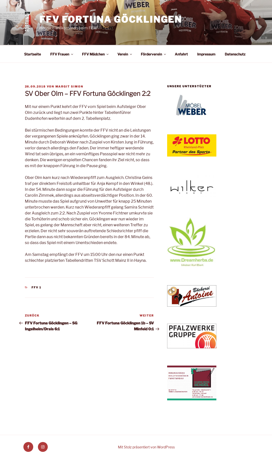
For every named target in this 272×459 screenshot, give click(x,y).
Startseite (32, 54)
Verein (125, 54)
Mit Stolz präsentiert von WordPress (146, 447)
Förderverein (154, 54)
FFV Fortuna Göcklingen (110, 19)
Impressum (206, 54)
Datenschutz (235, 54)
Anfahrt (181, 54)
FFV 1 (36, 287)
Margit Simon (69, 86)
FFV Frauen (62, 54)
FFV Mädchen (95, 54)
